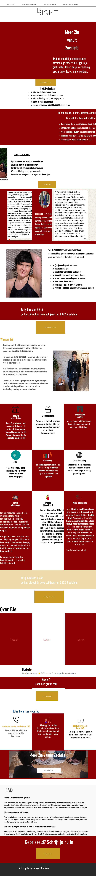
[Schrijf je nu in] (45, 82)
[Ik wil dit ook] (47, 184)
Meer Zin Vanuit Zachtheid (48, 755)
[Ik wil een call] (47, 696)
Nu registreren (48, 770)
